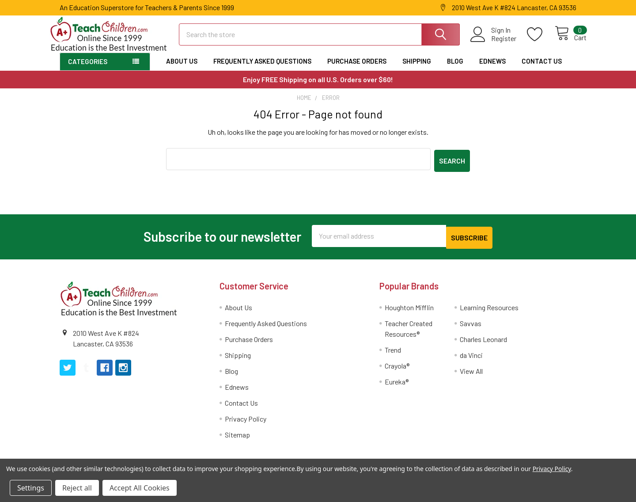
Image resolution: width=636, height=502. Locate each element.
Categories (87, 69)
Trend (393, 354)
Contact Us (542, 69)
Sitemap (237, 438)
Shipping (416, 69)
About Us (181, 69)
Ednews (492, 69)
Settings (30, 488)
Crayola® (397, 369)
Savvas (470, 327)
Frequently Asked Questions (262, 69)
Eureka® (397, 385)
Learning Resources (489, 311)
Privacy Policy (245, 422)
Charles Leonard (483, 343)
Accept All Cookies (140, 488)
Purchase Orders (356, 69)
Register (494, 43)
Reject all (77, 488)
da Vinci (471, 359)
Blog (455, 69)
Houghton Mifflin (409, 311)
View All (471, 375)
